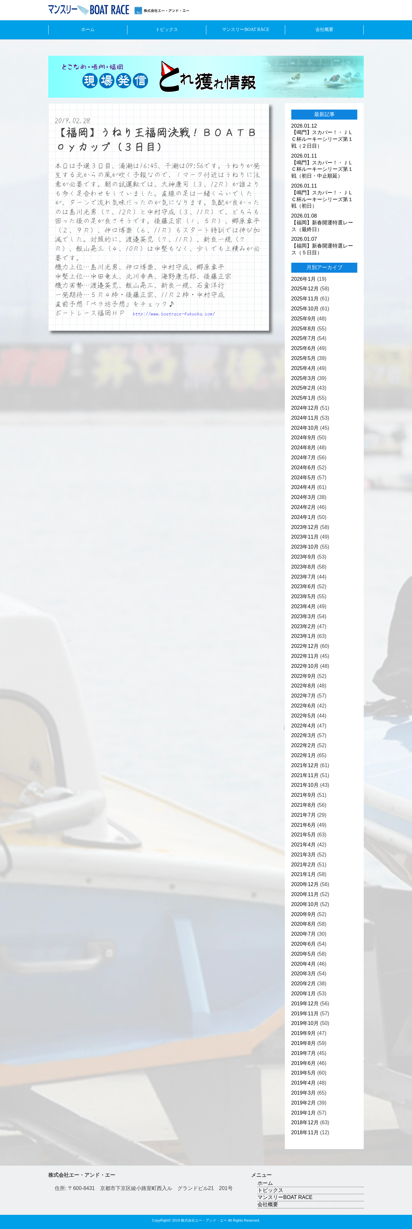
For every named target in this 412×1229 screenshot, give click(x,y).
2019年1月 (303, 1113)
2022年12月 (305, 646)
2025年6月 (303, 348)
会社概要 (324, 29)
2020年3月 (303, 973)
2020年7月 (303, 934)
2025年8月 (303, 328)
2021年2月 (303, 864)
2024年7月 (303, 457)
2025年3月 (303, 378)
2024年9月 (303, 437)
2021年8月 (303, 805)
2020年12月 (305, 884)
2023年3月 (303, 616)
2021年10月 (305, 785)
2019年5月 (303, 1073)
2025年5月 (303, 358)
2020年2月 (303, 983)
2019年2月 (303, 1103)
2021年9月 (303, 795)
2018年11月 (305, 1132)
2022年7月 (303, 695)
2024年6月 (303, 467)
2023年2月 (303, 626)
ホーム (88, 29)
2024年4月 (303, 487)
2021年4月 (303, 844)
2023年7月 (303, 577)
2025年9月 (303, 318)
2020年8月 (303, 924)
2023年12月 (305, 527)
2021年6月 (303, 825)
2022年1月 (303, 755)
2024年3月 (303, 497)
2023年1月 (303, 636)
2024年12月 (305, 408)
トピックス (166, 29)
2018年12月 (305, 1122)
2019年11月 (305, 1013)
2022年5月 (303, 715)
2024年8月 (303, 447)
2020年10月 (305, 904)
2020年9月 (303, 914)
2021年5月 (303, 834)
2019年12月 (305, 1003)
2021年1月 (303, 874)
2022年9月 (303, 676)
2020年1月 (303, 993)
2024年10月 (305, 428)
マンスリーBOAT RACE (245, 29)
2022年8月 (303, 685)
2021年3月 (303, 854)
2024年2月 (303, 507)
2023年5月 (303, 596)
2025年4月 (303, 368)
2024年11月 (305, 418)
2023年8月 (303, 567)
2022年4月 (303, 725)
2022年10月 (305, 666)
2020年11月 (305, 894)
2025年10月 (305, 308)
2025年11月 (305, 298)
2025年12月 (305, 288)
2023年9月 (303, 557)
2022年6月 (303, 705)
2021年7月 (303, 815)
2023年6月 (303, 586)
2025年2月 (303, 388)
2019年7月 (303, 1053)
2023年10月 (305, 547)
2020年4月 (303, 964)
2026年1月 (303, 279)
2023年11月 (305, 537)
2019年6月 (303, 1063)
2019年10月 (305, 1023)
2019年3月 (303, 1093)
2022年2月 (303, 745)
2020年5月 (303, 954)
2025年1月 (303, 398)
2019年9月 (303, 1033)
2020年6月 (303, 944)
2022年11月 (305, 656)
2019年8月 (303, 1043)
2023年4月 (303, 606)
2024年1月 (303, 517)
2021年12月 (305, 765)
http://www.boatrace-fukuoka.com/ (174, 313)
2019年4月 (303, 1083)
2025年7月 (303, 338)
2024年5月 (303, 477)
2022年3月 (303, 735)
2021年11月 (305, 775)
